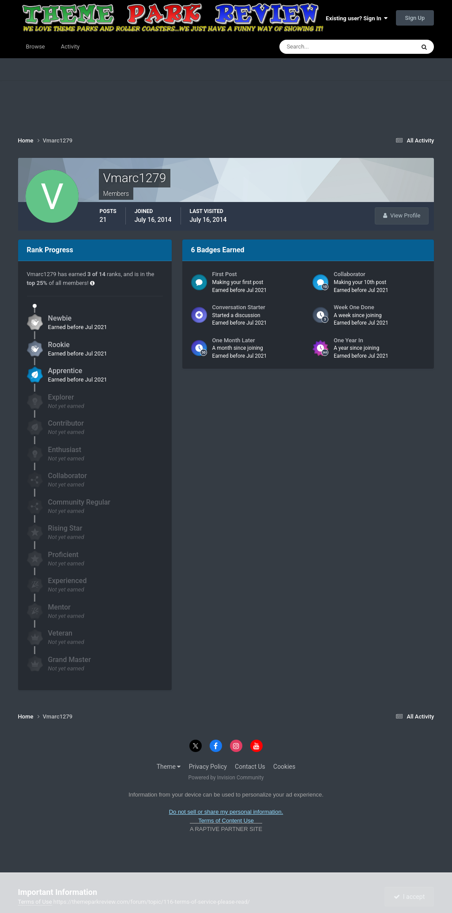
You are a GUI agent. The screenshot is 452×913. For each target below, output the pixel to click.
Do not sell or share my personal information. (226, 811)
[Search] (320, 47)
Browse (35, 46)
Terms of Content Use (226, 820)
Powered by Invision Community (226, 778)
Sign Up (415, 18)
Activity (70, 46)
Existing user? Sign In (357, 18)
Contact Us (250, 766)
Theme (169, 766)
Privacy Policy (208, 766)
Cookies (284, 766)
